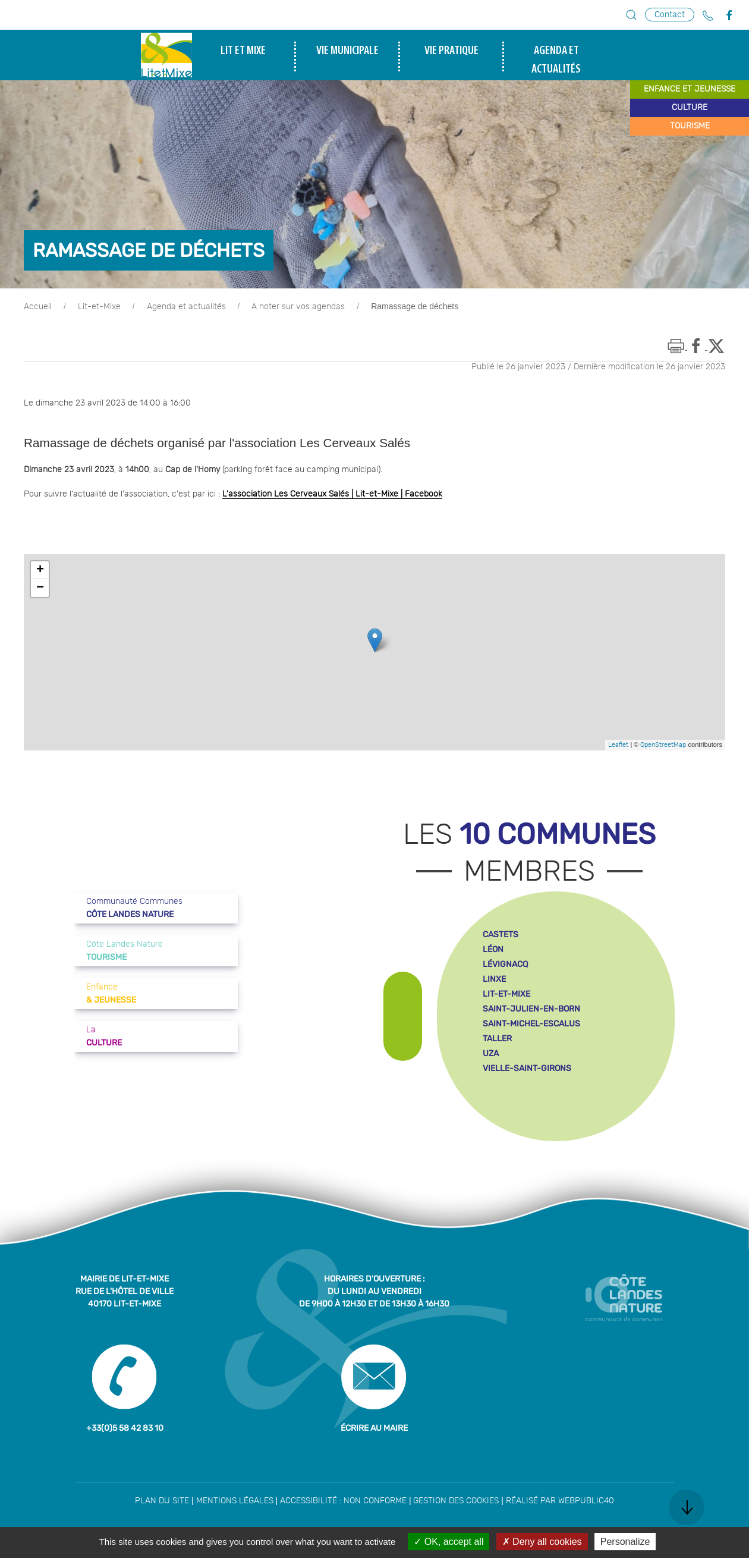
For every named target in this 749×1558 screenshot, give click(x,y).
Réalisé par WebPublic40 (560, 1501)
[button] (631, 15)
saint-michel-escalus (531, 1024)
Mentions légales (234, 1501)
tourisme (690, 126)
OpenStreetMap (663, 745)
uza (491, 1053)
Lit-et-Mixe (99, 307)
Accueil (38, 307)
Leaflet (618, 745)
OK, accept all (448, 1542)
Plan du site (162, 1501)
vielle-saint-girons (527, 1068)
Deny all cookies (542, 1542)
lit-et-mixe (506, 994)
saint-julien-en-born (531, 1009)
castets (500, 934)
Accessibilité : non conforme (343, 1501)
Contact (669, 14)
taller (497, 1039)
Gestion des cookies (456, 1501)
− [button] (40, 588)
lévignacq (505, 964)
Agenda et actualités (186, 307)
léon (493, 949)
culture (689, 107)
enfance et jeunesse (689, 89)
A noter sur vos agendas (298, 307)
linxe (494, 979)
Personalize (625, 1542)
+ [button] (40, 570)
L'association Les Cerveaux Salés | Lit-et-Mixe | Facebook (332, 494)
